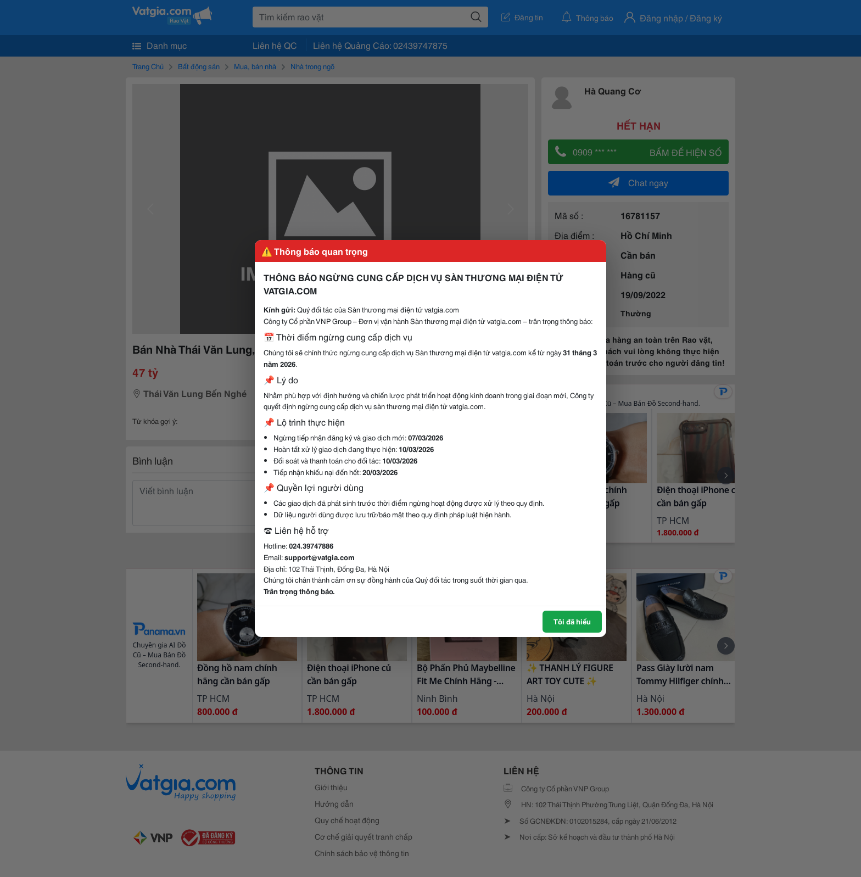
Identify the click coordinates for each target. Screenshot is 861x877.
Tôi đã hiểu (572, 621)
